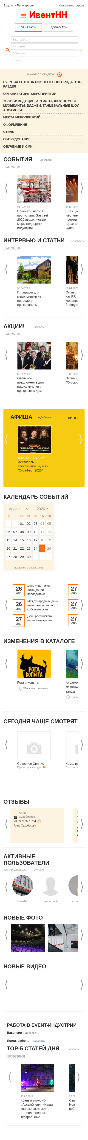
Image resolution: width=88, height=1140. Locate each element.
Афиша (21, 417)
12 (49, 532)
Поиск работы (18, 1041)
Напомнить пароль (72, 5)
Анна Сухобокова (25, 825)
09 (29, 532)
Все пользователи (14, 869)
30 (29, 557)
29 (22, 557)
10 (35, 532)
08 (22, 532)
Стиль (8, 132)
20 (8, 548)
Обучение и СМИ (18, 146)
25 (42, 548)
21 (15, 548)
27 (8, 557)
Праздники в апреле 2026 (28, 567)
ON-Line (39, 869)
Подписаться (12, 166)
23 (29, 548)
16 (29, 540)
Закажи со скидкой (40, 74)
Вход (6, 5)
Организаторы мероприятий (29, 94)
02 (29, 523)
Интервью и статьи (34, 240)
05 (49, 523)
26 (49, 548)
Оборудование (17, 139)
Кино (73, 418)
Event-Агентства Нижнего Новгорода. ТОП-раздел (42, 84)
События (17, 159)
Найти (7, 50)
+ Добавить (44, 159)
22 (22, 548)
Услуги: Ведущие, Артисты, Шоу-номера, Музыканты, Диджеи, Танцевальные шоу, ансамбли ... (41, 105)
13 (8, 540)
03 (35, 523)
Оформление (15, 124)
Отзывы (16, 802)
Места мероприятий (21, 117)
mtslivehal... (23, 901)
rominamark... (51, 901)
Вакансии (14, 1032)
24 (35, 548)
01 (22, 523)
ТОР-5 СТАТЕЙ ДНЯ (33, 1048)
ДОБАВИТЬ (59, 27)
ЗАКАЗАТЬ (28, 27)
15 (22, 540)
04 (42, 523)
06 (8, 532)
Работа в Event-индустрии (42, 1025)
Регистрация (25, 5)
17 (35, 540)
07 (15, 532)
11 (42, 532)
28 (15, 557)
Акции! (14, 326)
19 (49, 540)
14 (15, 540)
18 (42, 540)
